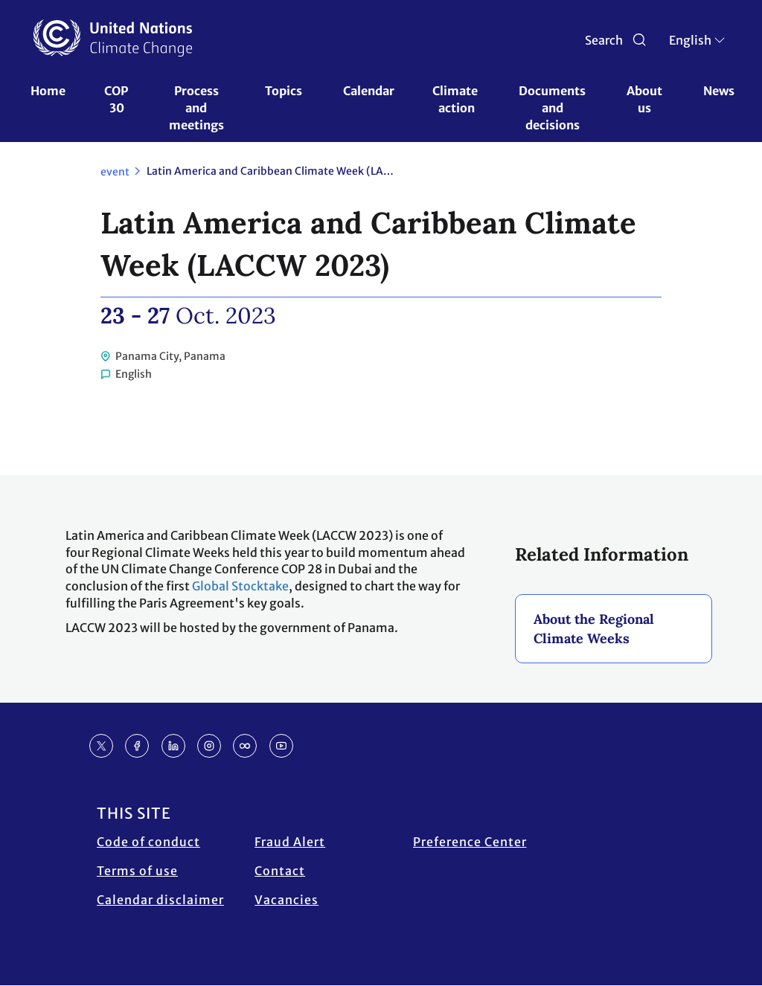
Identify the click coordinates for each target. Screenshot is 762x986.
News (718, 90)
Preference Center (470, 841)
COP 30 (117, 99)
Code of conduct (148, 841)
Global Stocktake (240, 586)
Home (48, 90)
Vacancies (286, 899)
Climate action (456, 99)
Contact (279, 870)
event (114, 171)
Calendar (368, 90)
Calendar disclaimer (160, 899)
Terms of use (137, 870)
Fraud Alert (289, 841)
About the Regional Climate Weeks (594, 628)
